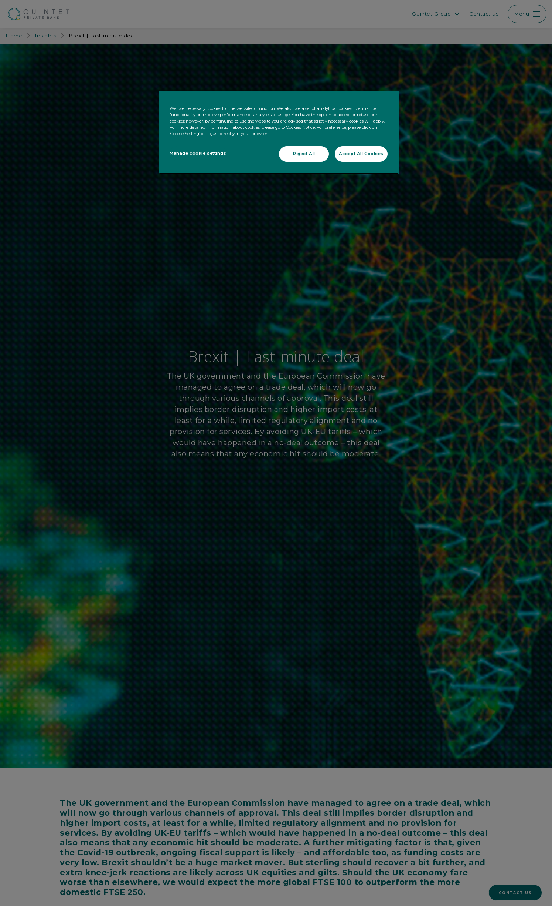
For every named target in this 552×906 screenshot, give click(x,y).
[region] (279, 132)
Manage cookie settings (198, 153)
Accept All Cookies (361, 153)
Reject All (304, 153)
